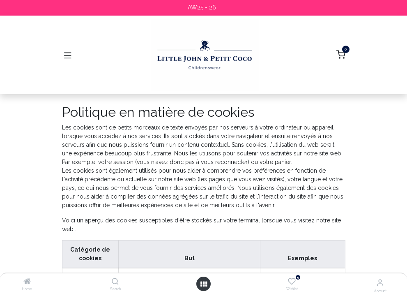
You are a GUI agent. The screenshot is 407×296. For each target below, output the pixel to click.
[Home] (27, 282)
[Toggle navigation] (68, 55)
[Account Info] (380, 282)
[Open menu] (203, 284)
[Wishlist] (292, 282)
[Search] (115, 282)
